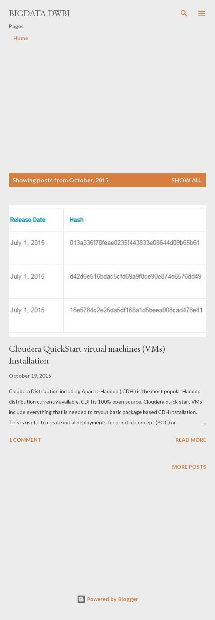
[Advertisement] (112, 99)
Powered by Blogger (107, 599)
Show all (186, 179)
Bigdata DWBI (39, 13)
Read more (190, 440)
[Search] (184, 13)
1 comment (25, 440)
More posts (189, 467)
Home (20, 38)
